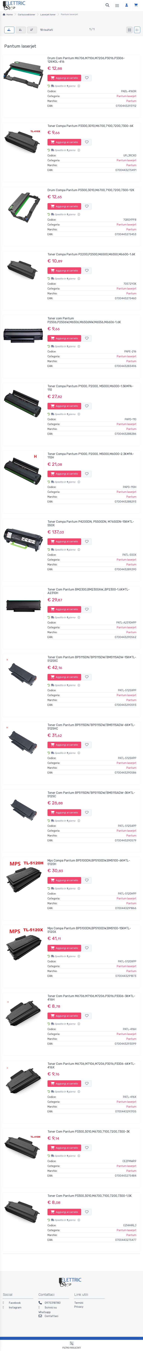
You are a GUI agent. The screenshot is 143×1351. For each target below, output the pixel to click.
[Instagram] (18, 1308)
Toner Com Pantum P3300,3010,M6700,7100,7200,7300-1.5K (89, 1196)
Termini (78, 1303)
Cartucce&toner (26, 14)
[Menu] (117, 5)
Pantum (131, 101)
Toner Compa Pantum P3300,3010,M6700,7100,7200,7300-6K (90, 126)
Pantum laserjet (126, 96)
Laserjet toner (48, 14)
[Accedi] (126, 5)
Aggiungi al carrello (64, 78)
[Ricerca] (107, 5)
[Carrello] (136, 5)
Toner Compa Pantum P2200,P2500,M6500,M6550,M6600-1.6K (91, 254)
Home (10, 14)
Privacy (78, 1306)
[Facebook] (18, 1303)
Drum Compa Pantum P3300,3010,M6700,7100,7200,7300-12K (90, 190)
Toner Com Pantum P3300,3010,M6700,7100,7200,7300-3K (88, 1131)
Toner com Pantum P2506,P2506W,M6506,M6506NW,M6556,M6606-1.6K (84, 320)
